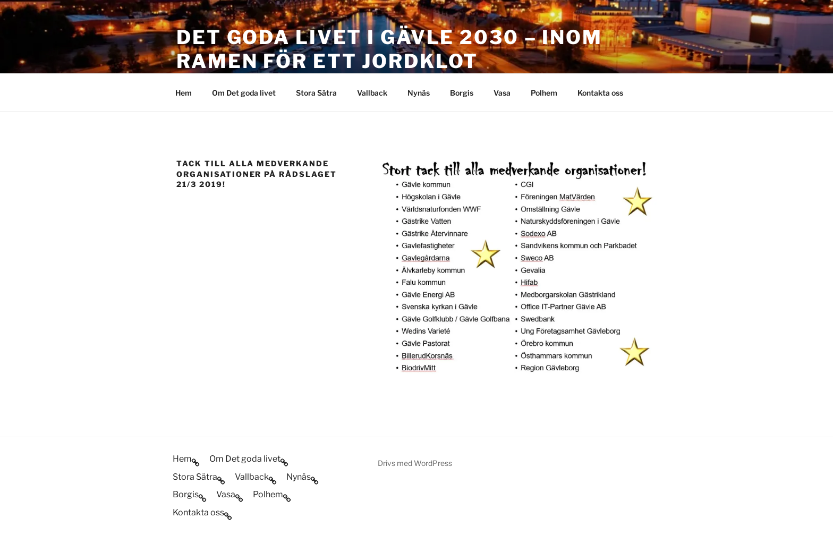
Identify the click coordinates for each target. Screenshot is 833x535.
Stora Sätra (316, 92)
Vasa (502, 92)
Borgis (461, 92)
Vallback (372, 92)
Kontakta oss (600, 92)
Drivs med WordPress (415, 463)
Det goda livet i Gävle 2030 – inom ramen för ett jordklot (389, 49)
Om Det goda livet (244, 92)
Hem (183, 92)
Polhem (544, 92)
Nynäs (418, 92)
